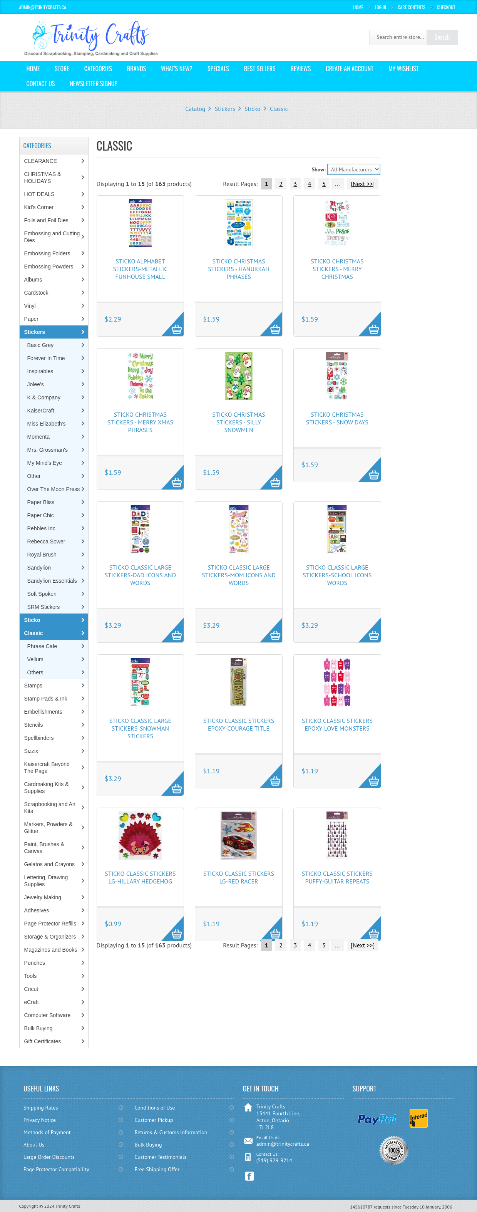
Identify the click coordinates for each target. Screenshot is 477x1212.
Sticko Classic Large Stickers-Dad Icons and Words (140, 575)
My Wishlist (403, 68)
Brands (136, 68)
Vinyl (30, 306)
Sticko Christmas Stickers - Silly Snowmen (238, 422)
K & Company (43, 397)
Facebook (249, 1176)
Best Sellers (260, 68)
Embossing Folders (47, 253)
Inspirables (40, 371)
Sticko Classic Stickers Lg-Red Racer (238, 877)
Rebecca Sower (46, 541)
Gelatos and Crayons (49, 864)
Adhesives (36, 910)
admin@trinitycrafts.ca (282, 1143)
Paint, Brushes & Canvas (44, 847)
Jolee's (35, 384)
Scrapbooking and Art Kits (50, 807)
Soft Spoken (42, 594)
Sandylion (39, 568)
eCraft (31, 1002)
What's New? (176, 68)
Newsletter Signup (93, 83)
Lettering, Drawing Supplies (46, 880)
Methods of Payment (47, 1132)
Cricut (31, 989)
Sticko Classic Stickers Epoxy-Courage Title (238, 724)
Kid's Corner (39, 207)
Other (34, 476)
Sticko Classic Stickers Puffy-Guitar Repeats (337, 877)
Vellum (35, 659)
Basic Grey (40, 345)
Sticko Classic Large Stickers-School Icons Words (337, 575)
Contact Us (41, 83)
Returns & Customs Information (171, 1132)
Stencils (33, 725)
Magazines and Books (50, 950)
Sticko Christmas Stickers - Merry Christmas (337, 268)
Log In (381, 7)
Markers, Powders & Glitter (48, 827)
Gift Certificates (42, 1041)
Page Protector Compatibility (56, 1169)
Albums (33, 280)
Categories (98, 68)
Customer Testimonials (161, 1156)
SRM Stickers (43, 607)
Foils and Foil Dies (46, 220)
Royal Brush (42, 555)
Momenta (38, 437)
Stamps (33, 685)
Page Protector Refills (50, 923)
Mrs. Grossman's (47, 450)
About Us (33, 1144)
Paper (31, 319)
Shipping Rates (40, 1107)
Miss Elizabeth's (46, 424)
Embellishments (43, 712)
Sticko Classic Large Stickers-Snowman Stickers (140, 728)
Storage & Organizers (50, 937)
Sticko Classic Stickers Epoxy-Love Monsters (337, 724)
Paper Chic (40, 515)
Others (35, 672)
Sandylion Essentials (52, 581)
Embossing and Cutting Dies (52, 236)
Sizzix (31, 751)
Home (358, 7)
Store (62, 68)
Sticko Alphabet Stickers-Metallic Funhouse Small (140, 268)
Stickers (225, 108)
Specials (218, 68)
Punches (34, 963)
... (337, 184)
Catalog (195, 108)
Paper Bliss (41, 502)
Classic (279, 108)
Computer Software (47, 1015)
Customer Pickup (154, 1119)
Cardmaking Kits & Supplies (46, 787)
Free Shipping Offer (157, 1169)
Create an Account (349, 68)
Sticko (252, 108)
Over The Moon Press (53, 489)
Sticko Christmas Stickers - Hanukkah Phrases (238, 268)
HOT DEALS (39, 194)
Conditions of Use (155, 1107)
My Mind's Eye (44, 463)
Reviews (301, 68)
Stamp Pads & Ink (45, 699)
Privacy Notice (39, 1119)
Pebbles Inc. (42, 528)
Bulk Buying (38, 1028)
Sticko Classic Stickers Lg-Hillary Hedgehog (140, 877)
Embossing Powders (49, 266)
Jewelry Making (42, 897)
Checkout (446, 7)
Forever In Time (46, 358)
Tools (30, 976)
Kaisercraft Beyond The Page (47, 767)
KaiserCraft (40, 410)
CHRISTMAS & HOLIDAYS (42, 177)
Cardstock (36, 293)
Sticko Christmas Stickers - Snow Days (337, 418)
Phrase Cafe (42, 646)
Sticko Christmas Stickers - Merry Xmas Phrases (140, 422)
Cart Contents (411, 7)
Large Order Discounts (49, 1156)
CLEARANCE (40, 161)
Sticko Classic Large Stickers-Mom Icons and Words (239, 575)
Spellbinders (39, 738)
